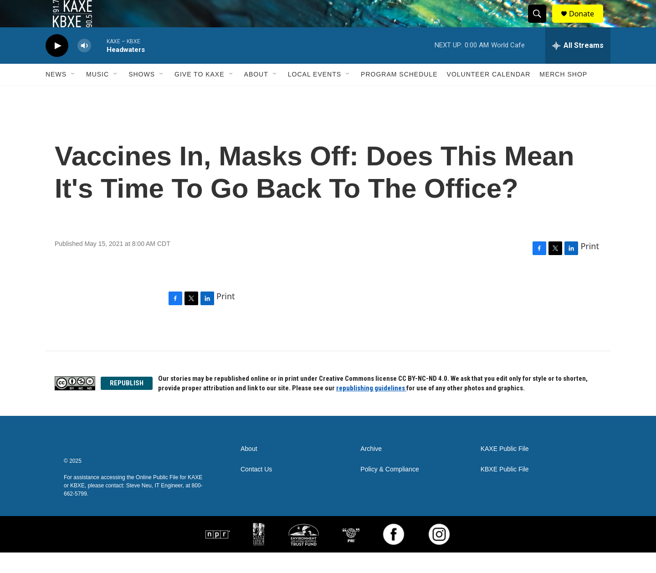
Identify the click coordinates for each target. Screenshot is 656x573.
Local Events (314, 94)
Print (589, 266)
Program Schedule (399, 94)
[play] (57, 66)
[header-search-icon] (541, 24)
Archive (371, 469)
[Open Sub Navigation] (73, 94)
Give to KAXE (199, 94)
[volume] (84, 66)
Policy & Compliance (389, 489)
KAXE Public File (505, 469)
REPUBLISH (127, 403)
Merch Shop (563, 94)
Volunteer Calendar (489, 94)
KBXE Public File (505, 489)
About (256, 94)
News (56, 94)
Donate (587, 24)
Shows (141, 94)
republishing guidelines (371, 408)
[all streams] (577, 66)
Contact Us (256, 489)
